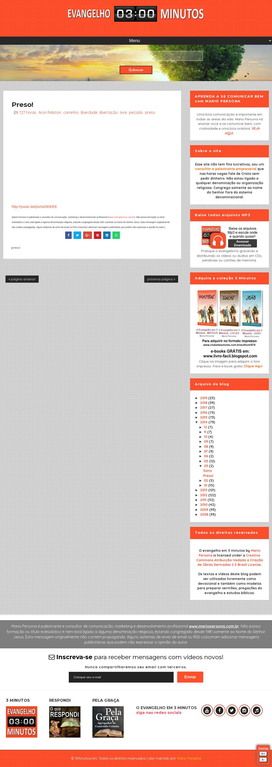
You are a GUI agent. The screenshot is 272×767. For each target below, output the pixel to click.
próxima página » (161, 279)
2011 (204, 500)
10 (206, 437)
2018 (204, 403)
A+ (263, 754)
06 (206, 456)
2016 (204, 412)
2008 (204, 514)
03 (206, 466)
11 (205, 432)
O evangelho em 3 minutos (222, 550)
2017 (204, 407)
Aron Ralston (49, 112)
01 (206, 485)
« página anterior (22, 279)
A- (263, 759)
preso (150, 112)
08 (206, 446)
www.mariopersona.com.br (121, 217)
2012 (204, 495)
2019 (204, 398)
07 (206, 451)
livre (123, 112)
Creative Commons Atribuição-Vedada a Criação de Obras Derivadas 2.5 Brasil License (229, 560)
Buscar (136, 70)
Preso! (208, 476)
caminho (71, 112)
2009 (204, 510)
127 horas (28, 112)
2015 (204, 417)
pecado (136, 112)
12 (206, 427)
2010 (204, 504)
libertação (109, 112)
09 (206, 441)
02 (206, 480)
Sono (207, 471)
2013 (204, 490)
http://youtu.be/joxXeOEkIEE (34, 206)
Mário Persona (189, 758)
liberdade (89, 112)
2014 (204, 422)
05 (206, 461)
